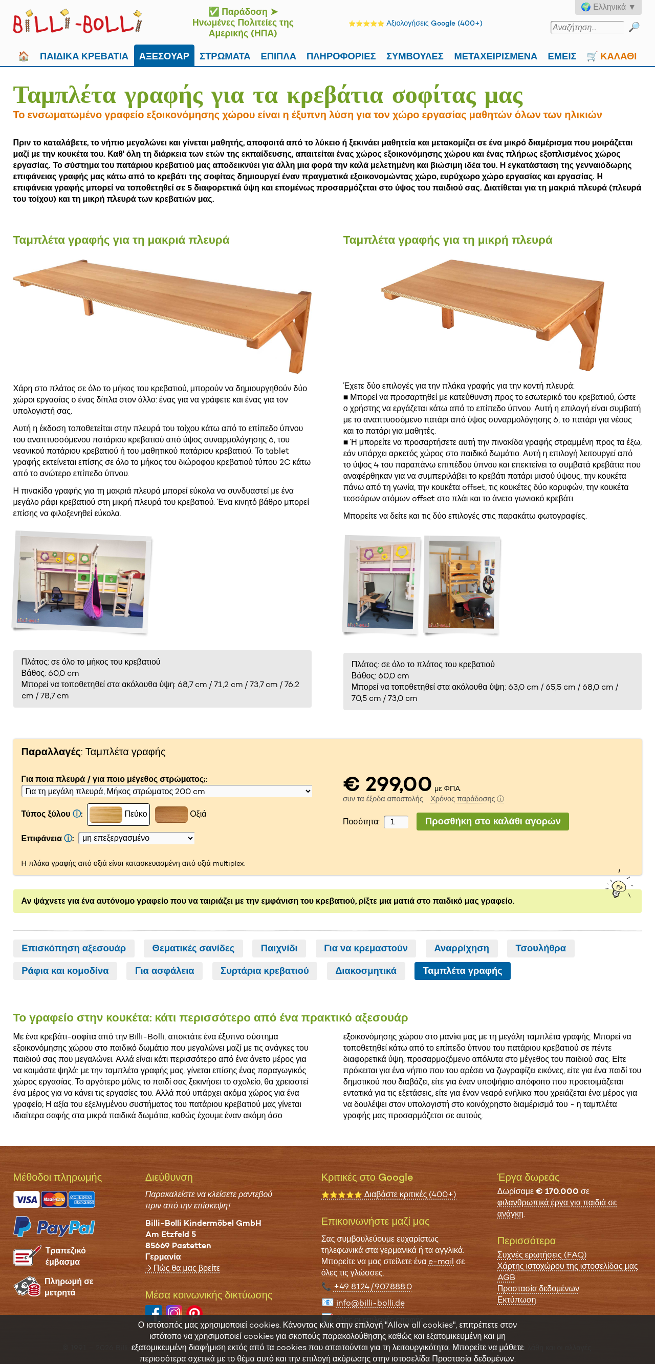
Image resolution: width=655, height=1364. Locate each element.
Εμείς (562, 55)
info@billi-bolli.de (370, 1303)
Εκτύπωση (516, 1300)
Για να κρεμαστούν (366, 948)
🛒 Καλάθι (611, 55)
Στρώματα (225, 55)
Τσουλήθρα (541, 948)
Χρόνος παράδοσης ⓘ (467, 798)
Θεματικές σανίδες (193, 948)
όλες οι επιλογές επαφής (380, 1320)
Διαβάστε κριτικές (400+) (389, 1194)
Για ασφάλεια (164, 970)
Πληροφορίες (341, 55)
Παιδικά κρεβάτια (84, 55)
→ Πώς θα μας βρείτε (183, 1268)
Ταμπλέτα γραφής (462, 970)
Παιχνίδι (279, 948)
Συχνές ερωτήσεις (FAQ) (542, 1255)
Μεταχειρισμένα (495, 55)
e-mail (441, 1261)
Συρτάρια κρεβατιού (265, 970)
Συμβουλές (415, 55)
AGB (506, 1277)
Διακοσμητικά (366, 970)
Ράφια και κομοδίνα (64, 970)
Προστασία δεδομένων (538, 1288)
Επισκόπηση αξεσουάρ (73, 948)
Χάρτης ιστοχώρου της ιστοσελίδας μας (567, 1266)
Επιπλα (278, 55)
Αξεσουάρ (164, 55)
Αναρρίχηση (461, 948)
